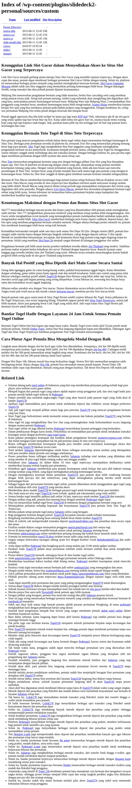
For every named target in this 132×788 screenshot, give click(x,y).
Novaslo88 (47, 592)
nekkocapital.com (30, 533)
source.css (8, 34)
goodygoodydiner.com (81, 521)
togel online (38, 385)
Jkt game (64, 740)
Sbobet (67, 765)
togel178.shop (46, 536)
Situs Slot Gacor (41, 219)
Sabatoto (29, 450)
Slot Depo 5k (45, 240)
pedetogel (125, 604)
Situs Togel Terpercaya (102, 300)
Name (12, 19)
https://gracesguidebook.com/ (88, 573)
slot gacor (95, 589)
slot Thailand (95, 246)
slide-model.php (12, 42)
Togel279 (110, 416)
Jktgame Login (22, 734)
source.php (9, 31)
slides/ (6, 49)
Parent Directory (12, 27)
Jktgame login (123, 758)
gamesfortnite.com (25, 558)
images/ (7, 53)
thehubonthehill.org (108, 539)
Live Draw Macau (64, 189)
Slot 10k (44, 364)
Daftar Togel (37, 328)
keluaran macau (65, 291)
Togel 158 (44, 771)
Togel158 (51, 276)
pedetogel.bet (81, 567)
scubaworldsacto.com (58, 570)
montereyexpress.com (110, 437)
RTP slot (82, 116)
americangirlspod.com (80, 527)
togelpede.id (15, 601)
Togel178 (21, 400)
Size (45, 19)
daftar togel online (112, 610)
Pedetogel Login (30, 746)
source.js (8, 38)
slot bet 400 (100, 349)
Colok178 (31, 697)
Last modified (32, 19)
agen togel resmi (56, 434)
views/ (6, 46)
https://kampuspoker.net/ (71, 576)
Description (55, 19)
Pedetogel (57, 394)
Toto (30, 146)
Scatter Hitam (99, 104)
